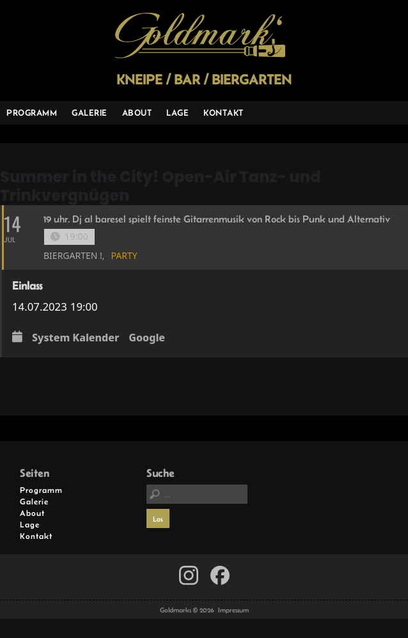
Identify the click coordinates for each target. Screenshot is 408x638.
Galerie (89, 112)
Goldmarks (200, 36)
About (137, 112)
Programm (31, 112)
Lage (177, 112)
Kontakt (223, 112)
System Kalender (75, 338)
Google (147, 338)
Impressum (233, 610)
